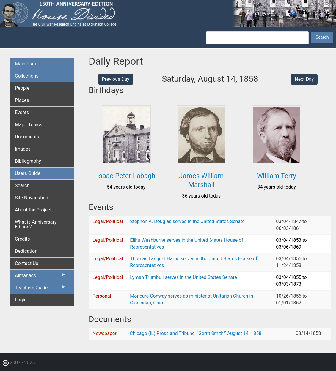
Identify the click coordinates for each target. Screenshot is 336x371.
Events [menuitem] (22, 112)
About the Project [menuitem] (33, 210)
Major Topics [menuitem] (28, 124)
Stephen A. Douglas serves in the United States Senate (187, 221)
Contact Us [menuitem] (26, 263)
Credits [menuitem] (22, 239)
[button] (126, 162)
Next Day (304, 79)
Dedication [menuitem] (26, 251)
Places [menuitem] (22, 100)
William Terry (276, 176)
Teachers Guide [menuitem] (40, 289)
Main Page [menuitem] (26, 64)
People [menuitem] (22, 88)
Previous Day (115, 79)
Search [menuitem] (22, 185)
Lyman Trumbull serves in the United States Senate (183, 277)
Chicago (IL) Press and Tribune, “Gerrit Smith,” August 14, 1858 (195, 333)
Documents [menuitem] (27, 137)
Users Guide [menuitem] (27, 173)
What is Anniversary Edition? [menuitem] (36, 224)
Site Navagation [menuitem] (31, 198)
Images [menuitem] (23, 149)
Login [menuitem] (20, 300)
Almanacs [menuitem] (40, 277)
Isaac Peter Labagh (126, 176)
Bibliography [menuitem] (28, 161)
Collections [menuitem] (27, 76)
